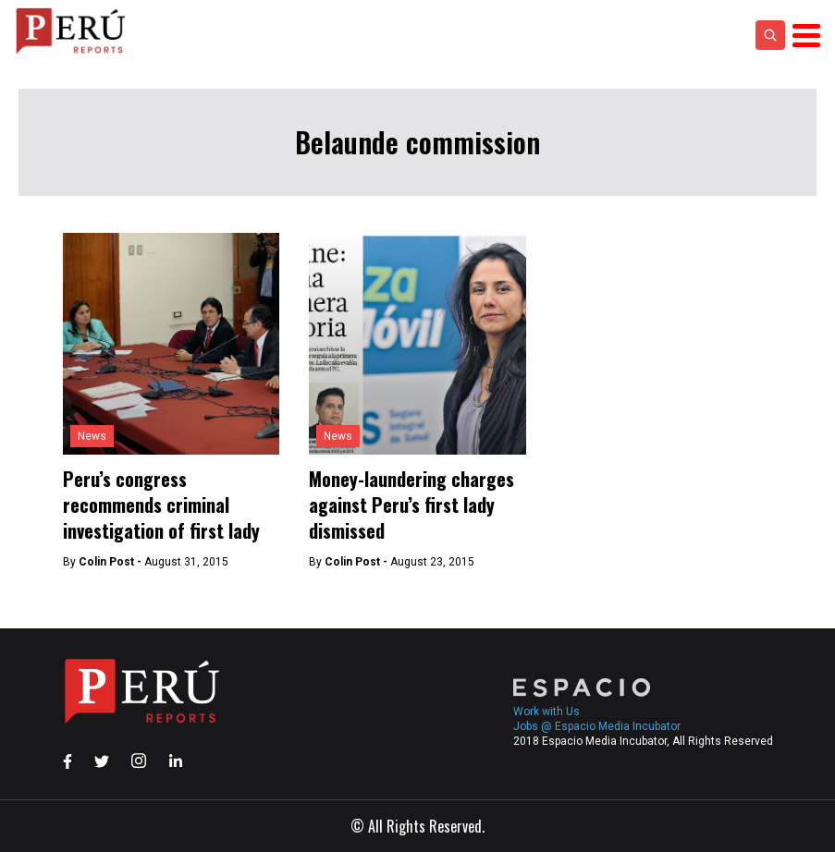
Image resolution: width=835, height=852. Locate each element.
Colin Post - (111, 561)
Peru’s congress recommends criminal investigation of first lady (161, 504)
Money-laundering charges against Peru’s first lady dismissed (411, 504)
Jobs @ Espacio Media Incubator (597, 726)
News (92, 436)
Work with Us (546, 711)
